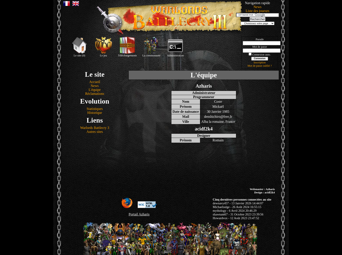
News (257, 7)
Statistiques (95, 109)
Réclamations (94, 93)
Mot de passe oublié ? (260, 65)
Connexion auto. (261, 54)
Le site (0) (79, 46)
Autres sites (94, 132)
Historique (94, 112)
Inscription (260, 62)
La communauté (151, 46)
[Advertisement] (171, 165)
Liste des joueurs (257, 11)
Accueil (94, 82)
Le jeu (103, 46)
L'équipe (95, 90)
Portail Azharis (139, 214)
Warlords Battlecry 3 (94, 128)
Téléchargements (127, 46)
